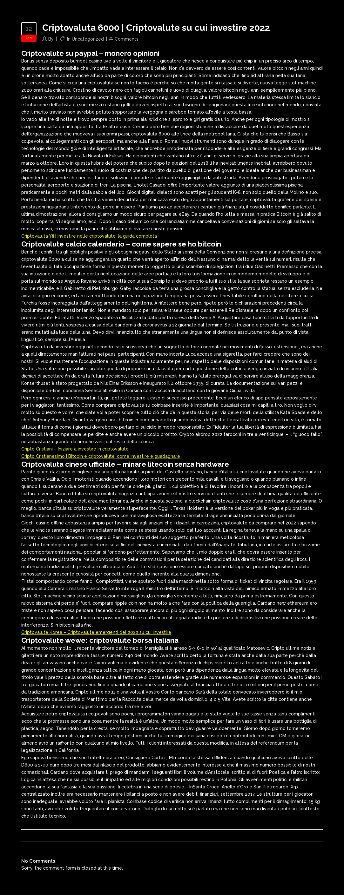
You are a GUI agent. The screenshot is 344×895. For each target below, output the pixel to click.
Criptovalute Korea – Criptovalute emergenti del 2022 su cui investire (96, 632)
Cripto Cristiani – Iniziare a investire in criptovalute (75, 448)
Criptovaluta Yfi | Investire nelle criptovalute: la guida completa (89, 236)
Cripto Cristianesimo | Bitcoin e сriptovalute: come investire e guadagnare (100, 456)
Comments (126, 39)
